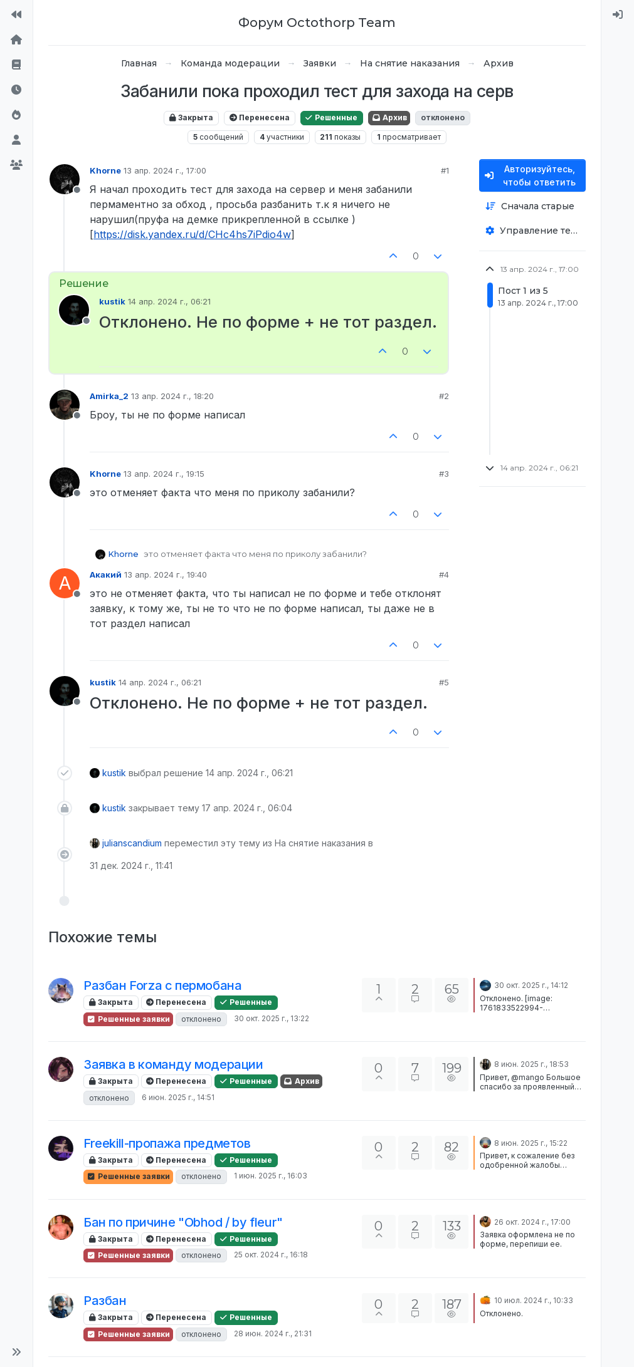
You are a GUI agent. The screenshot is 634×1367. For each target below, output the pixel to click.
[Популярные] (16, 115)
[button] (16, 1352)
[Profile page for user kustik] (74, 310)
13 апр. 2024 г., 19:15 (164, 474)
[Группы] (16, 165)
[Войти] (617, 15)
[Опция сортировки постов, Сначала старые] (532, 206)
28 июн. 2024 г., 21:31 (273, 1333)
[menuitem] (617, 15)
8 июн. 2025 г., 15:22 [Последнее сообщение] (531, 1143)
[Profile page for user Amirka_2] (65, 405)
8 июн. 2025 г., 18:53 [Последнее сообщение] (531, 1064)
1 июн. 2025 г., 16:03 (270, 1175)
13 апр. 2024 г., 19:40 (165, 574)
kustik (112, 301)
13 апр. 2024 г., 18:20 (172, 396)
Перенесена (260, 117)
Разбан (105, 1300)
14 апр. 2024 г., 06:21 (169, 301)
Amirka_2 (109, 396)
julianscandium (132, 843)
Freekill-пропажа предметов (167, 1143)
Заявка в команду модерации (173, 1064)
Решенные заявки (128, 1019)
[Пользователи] (16, 140)
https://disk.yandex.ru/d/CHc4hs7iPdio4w (192, 234)
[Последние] (16, 90)
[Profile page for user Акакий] (65, 583)
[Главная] (16, 40)
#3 (444, 474)
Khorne (105, 170)
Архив (389, 117)
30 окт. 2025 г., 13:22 (271, 1018)
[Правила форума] (16, 65)
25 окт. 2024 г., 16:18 (271, 1254)
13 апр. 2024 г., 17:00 (165, 170)
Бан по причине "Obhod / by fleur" (183, 1222)
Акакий (106, 574)
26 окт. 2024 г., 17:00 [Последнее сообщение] (532, 1222)
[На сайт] (16, 15)
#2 (444, 396)
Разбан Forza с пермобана (162, 985)
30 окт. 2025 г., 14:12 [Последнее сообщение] (531, 985)
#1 (445, 170)
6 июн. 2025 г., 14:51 (178, 1097)
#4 (444, 574)
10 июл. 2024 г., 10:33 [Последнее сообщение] (533, 1300)
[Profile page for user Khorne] (65, 179)
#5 (444, 682)
